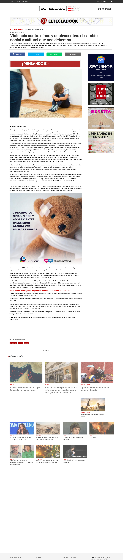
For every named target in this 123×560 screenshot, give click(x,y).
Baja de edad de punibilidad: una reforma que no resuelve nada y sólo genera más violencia (61, 390)
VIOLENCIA (13, 343)
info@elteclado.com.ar (102, 557)
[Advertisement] (101, 202)
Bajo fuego (92, 437)
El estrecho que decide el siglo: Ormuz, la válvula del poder (25, 388)
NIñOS (20, 343)
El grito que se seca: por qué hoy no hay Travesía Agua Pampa (47, 438)
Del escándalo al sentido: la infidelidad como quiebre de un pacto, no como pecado (21, 462)
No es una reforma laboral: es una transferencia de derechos (20, 438)
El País (39, 557)
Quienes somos (15, 557)
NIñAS (26, 343)
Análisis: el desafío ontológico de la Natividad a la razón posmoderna (47, 461)
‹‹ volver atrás (45, 350)
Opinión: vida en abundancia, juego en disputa (95, 388)
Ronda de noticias (69, 557)
